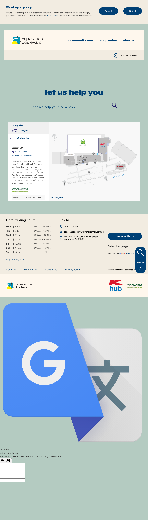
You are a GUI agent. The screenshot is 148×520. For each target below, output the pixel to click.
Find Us (128, 40)
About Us (11, 269)
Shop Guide (108, 40)
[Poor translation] (8, 460)
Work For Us (30, 269)
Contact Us (51, 269)
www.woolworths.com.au (22, 155)
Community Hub (80, 40)
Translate (126, 253)
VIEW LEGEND (57, 197)
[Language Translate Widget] (125, 246)
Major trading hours (15, 259)
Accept (108, 10)
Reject (132, 10)
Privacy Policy (53, 15)
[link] (27, 40)
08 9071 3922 (21, 151)
